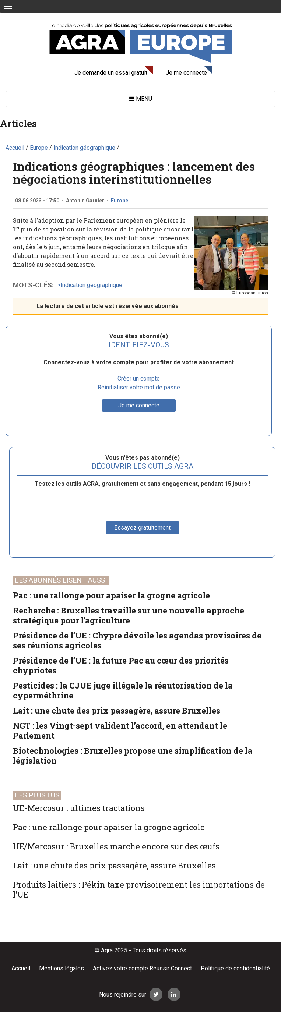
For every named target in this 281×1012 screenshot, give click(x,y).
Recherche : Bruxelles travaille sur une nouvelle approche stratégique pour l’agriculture (128, 615)
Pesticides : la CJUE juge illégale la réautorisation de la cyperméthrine (123, 690)
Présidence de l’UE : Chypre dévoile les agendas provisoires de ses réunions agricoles (137, 640)
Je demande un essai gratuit (110, 72)
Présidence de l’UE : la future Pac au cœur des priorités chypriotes (121, 665)
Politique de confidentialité (235, 968)
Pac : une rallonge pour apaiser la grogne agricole (111, 595)
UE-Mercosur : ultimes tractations (79, 808)
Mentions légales (61, 968)
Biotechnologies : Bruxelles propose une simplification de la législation (133, 755)
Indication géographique (91, 285)
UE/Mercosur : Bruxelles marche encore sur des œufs (116, 846)
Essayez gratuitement (142, 527)
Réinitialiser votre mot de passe (139, 387)
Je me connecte (186, 72)
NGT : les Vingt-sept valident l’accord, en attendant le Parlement (120, 730)
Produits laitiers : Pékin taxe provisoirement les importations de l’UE (139, 889)
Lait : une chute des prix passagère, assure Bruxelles (116, 710)
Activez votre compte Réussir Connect (142, 968)
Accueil (20, 968)
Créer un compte (138, 378)
